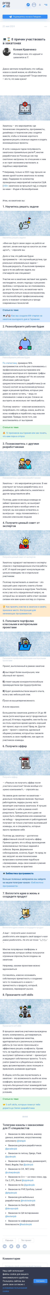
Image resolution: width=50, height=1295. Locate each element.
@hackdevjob (25, 1224)
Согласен (40, 1281)
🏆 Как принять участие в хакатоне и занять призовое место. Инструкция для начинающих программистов (24, 610)
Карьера (9, 1240)
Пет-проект (26, 1240)
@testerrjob (10, 1216)
